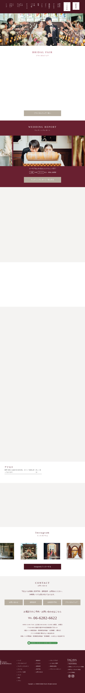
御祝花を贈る (53, 665)
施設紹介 (49, 6)
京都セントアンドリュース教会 (76, 666)
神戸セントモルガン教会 (74, 669)
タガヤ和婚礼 (71, 671)
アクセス (54, 6)
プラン (45, 5)
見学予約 (38, 668)
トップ (6, 5)
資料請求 (76, 6)
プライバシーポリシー (55, 668)
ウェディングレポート (20, 5)
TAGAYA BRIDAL (72, 663)
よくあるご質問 (54, 662)
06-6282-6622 (45, 617)
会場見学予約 (52, 602)
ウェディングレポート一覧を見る (42, 179)
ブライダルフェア (11, 5)
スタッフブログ (54, 660)
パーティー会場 (33, 5)
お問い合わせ (59, 5)
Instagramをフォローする (42, 566)
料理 (38, 4)
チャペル (27, 6)
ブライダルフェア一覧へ (42, 113)
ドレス (42, 5)
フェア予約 (67, 6)
